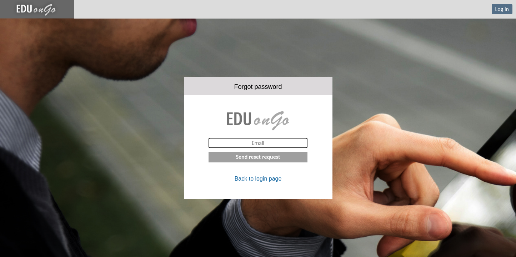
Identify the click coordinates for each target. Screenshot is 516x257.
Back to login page (258, 179)
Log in (502, 9)
